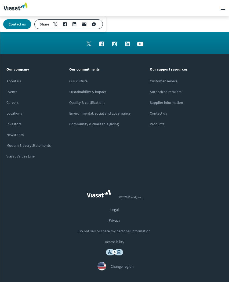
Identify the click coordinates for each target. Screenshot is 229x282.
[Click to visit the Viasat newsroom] (15, 134)
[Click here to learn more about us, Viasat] (13, 81)
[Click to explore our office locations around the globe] (14, 113)
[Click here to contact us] (158, 113)
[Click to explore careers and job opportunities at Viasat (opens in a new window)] (12, 102)
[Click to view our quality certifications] (87, 102)
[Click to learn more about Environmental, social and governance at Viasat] (99, 113)
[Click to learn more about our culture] (78, 81)
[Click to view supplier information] (166, 102)
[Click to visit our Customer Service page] (163, 81)
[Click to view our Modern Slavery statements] (28, 145)
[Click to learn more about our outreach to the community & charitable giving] (94, 124)
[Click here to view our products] (157, 124)
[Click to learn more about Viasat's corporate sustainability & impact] (87, 91)
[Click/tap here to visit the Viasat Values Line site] (20, 156)
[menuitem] (55, 24)
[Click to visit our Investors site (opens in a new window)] (13, 124)
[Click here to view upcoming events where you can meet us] (11, 91)
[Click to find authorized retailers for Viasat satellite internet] (165, 91)
